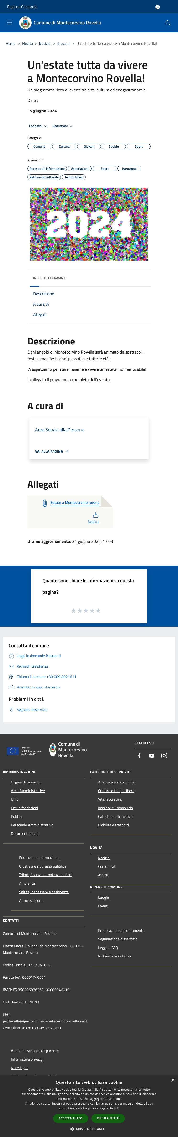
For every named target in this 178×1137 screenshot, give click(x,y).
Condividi (39, 126)
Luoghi (103, 897)
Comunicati (107, 866)
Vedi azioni (63, 126)
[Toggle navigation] (9, 22)
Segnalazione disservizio (117, 939)
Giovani (63, 43)
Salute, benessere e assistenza (44, 892)
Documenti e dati (25, 833)
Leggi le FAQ (108, 947)
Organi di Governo (25, 782)
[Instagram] (164, 756)
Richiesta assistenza (114, 956)
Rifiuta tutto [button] (108, 1118)
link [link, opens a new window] (116, 1108)
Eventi (103, 906)
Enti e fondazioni (24, 808)
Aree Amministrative (28, 790)
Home (10, 43)
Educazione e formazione (39, 857)
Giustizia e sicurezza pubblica (42, 866)
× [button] (172, 1080)
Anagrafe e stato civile (116, 782)
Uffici (15, 799)
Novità (27, 43)
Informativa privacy (26, 1059)
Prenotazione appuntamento (121, 930)
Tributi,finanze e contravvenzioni (45, 875)
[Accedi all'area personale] (157, 7)
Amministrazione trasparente (35, 1050)
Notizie (44, 43)
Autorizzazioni (30, 900)
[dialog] (89, 1106)
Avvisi (103, 875)
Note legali (19, 1068)
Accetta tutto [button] (71, 1118)
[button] (89, 1129)
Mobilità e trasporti (113, 825)
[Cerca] (168, 23)
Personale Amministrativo (32, 825)
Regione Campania (22, 7)
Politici (16, 816)
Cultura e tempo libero (116, 790)
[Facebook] (139, 756)
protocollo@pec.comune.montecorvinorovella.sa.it (45, 1021)
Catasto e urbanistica (115, 816)
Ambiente (27, 883)
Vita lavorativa (110, 799)
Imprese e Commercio (115, 808)
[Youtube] (152, 756)
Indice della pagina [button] (49, 277)
